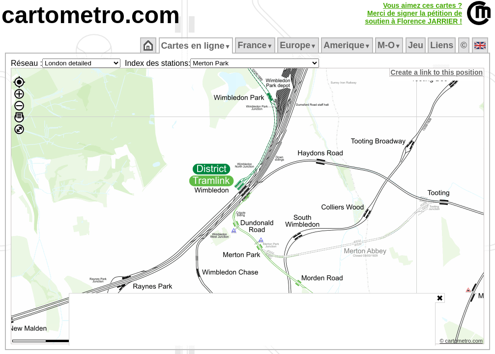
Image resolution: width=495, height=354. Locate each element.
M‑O (390, 45)
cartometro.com (90, 15)
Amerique (347, 45)
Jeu (416, 45)
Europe (299, 45)
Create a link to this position (437, 72)
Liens (442, 45)
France (255, 45)
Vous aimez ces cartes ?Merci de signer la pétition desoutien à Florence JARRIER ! (413, 13)
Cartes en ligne (196, 46)
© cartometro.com (462, 342)
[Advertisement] (252, 319)
